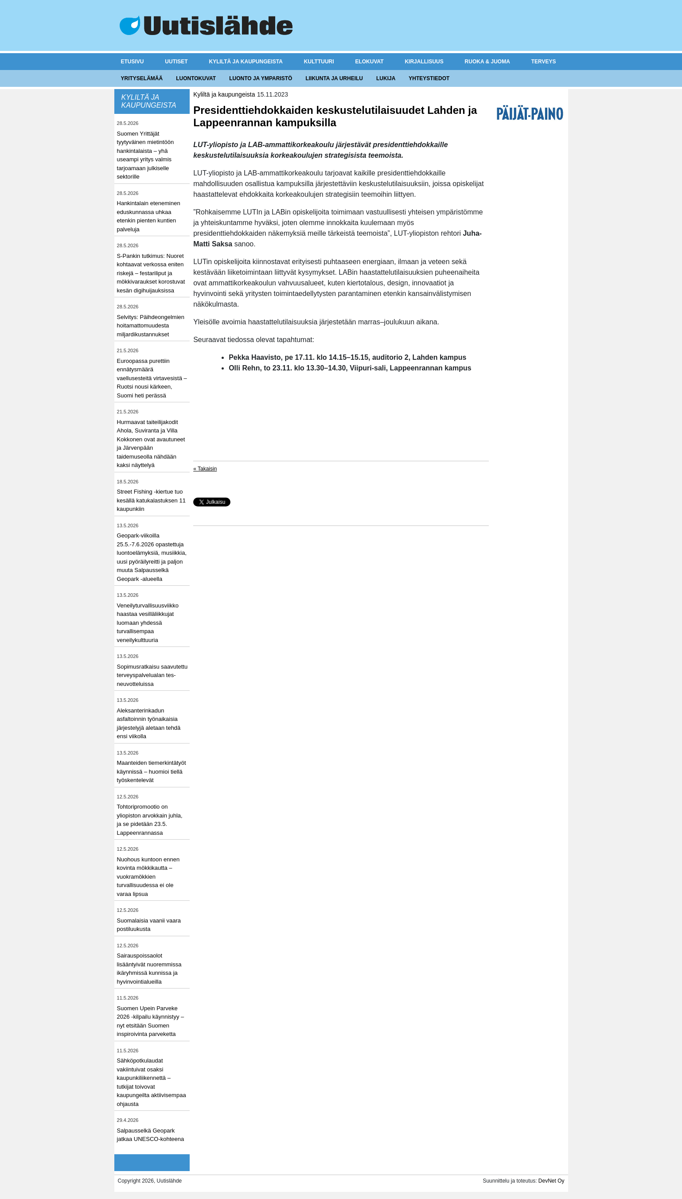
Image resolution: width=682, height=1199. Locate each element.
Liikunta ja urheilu (334, 78)
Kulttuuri (319, 61)
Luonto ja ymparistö (260, 78)
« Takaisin (205, 469)
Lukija (385, 78)
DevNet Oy (551, 1181)
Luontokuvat (196, 78)
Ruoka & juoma (487, 61)
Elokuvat (369, 61)
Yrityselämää (142, 78)
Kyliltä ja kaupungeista (246, 61)
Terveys (543, 61)
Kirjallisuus (424, 61)
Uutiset (176, 61)
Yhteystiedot (429, 78)
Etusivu (132, 61)
